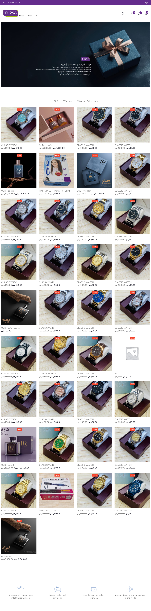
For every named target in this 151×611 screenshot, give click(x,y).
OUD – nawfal (45, 145)
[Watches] (32, 16)
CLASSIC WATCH (9, 145)
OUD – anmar (7, 190)
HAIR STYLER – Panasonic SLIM (54, 190)
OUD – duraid (7, 465)
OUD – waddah (84, 190)
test (116, 373)
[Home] (22, 16)
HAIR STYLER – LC (48, 510)
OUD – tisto (6, 556)
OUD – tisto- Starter (10, 328)
